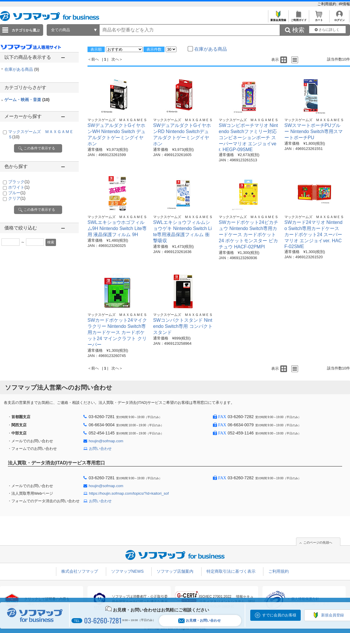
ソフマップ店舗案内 (175, 571)
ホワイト (18, 187)
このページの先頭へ (317, 542)
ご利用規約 (327, 4)
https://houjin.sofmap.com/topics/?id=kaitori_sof (129, 493)
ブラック (18, 181)
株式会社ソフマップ (79, 571)
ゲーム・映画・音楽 (27, 99)
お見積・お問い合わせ (199, 620)
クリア (16, 198)
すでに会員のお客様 (279, 615)
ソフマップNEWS (127, 571)
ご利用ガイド (298, 18)
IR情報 (344, 4)
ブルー (16, 192)
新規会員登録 (278, 18)
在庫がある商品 (21, 69)
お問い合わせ (100, 448)
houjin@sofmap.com (106, 441)
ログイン (339, 18)
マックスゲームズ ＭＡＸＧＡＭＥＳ (117, 120)
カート (318, 18)
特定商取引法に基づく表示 (231, 571)
